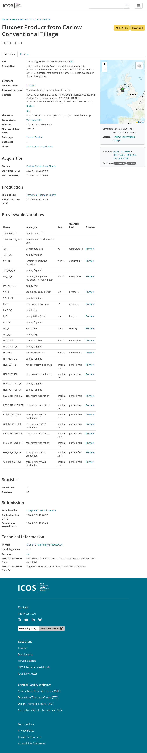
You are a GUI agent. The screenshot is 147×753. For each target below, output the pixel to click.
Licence (6, 146)
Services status (27, 661)
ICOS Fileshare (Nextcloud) (34, 667)
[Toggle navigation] (139, 6)
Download (137, 27)
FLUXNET (31, 85)
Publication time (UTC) (11, 516)
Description (8, 66)
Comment (7, 80)
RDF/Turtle (119, 154)
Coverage (108, 128)
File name (7, 115)
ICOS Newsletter (27, 673)
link (72, 61)
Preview (24, 54)
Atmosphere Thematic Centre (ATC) (39, 691)
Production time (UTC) (11, 201)
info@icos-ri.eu (27, 613)
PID (4, 61)
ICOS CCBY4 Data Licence (39, 146)
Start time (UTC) (11, 170)
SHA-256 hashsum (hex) (12, 560)
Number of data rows (10, 131)
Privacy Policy (26, 730)
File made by (9, 194)
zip (28, 553)
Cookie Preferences (29, 737)
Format (6, 544)
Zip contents (9, 119)
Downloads (8, 487)
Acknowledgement (12, 90)
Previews (7, 492)
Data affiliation (10, 85)
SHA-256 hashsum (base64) (12, 568)
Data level (7, 141)
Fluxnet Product (34, 137)
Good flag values (11, 549)
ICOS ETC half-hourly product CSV (44, 544)
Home (5, 19)
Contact (22, 648)
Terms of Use (26, 724)
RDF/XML (126, 151)
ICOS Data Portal (41, 19)
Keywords (108, 162)
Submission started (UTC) (9, 524)
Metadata (10, 54)
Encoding (7, 553)
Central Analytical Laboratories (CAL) (40, 710)
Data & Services (20, 19)
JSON (116, 151)
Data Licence (25, 654)
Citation (6, 94)
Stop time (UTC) (10, 175)
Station (6, 166)
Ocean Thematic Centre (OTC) (35, 704)
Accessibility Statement (32, 743)
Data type (7, 137)
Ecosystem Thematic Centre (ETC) (38, 697)
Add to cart (122, 27)
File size (6, 124)
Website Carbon (49, 628)
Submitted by (9, 510)
